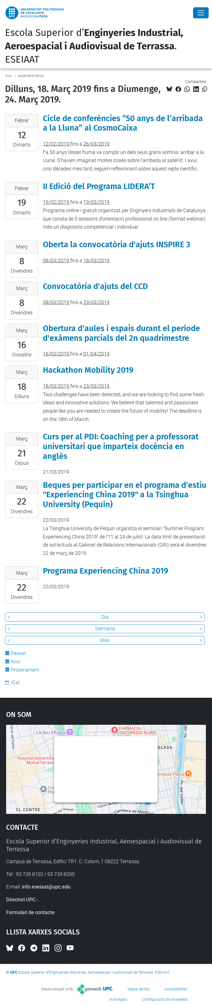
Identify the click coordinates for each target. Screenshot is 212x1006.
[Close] (201, 12)
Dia (105, 617)
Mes (105, 640)
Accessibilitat (176, 989)
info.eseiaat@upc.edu (46, 887)
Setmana (105, 628)
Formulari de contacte (30, 912)
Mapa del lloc (139, 989)
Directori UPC (21, 899)
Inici (8, 76)
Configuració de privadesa (164, 999)
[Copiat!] (204, 89)
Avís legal (117, 999)
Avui (15, 661)
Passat (18, 653)
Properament (25, 670)
